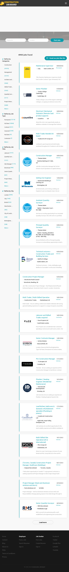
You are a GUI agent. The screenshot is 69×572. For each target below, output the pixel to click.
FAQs (4, 550)
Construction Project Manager (33, 277)
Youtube (55, 550)
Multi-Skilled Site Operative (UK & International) (42, 440)
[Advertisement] (34, 19)
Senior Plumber (41, 89)
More (6, 109)
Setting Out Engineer (43, 178)
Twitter (55, 540)
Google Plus (56, 543)
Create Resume (41, 543)
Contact (4, 540)
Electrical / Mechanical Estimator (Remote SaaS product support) (45, 113)
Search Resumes (24, 543)
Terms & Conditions (8, 553)
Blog (3, 543)
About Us (5, 547)
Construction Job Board (38, 567)
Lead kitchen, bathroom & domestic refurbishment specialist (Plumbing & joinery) (45, 409)
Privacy (4, 557)
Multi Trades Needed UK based (45, 135)
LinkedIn (55, 547)
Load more (43, 522)
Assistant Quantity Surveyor (42, 201)
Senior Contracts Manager (45, 338)
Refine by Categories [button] (6, 60)
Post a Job (22, 540)
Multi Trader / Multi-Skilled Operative (36, 297)
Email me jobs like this (57, 58)
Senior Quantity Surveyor (45, 503)
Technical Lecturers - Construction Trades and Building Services (45, 254)
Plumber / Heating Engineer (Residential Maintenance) (43, 381)
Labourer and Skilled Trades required (43, 316)
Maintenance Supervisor (44, 66)
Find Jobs (57, 40)
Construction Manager (44, 155)
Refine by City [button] (9, 191)
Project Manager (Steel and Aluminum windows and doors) (36, 484)
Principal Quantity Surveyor (42, 226)
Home (4, 536)
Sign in (21, 547)
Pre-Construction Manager (45, 359)
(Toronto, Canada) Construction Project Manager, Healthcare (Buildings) (37, 464)
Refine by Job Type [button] (7, 115)
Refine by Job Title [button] (7, 148)
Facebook (56, 536)
